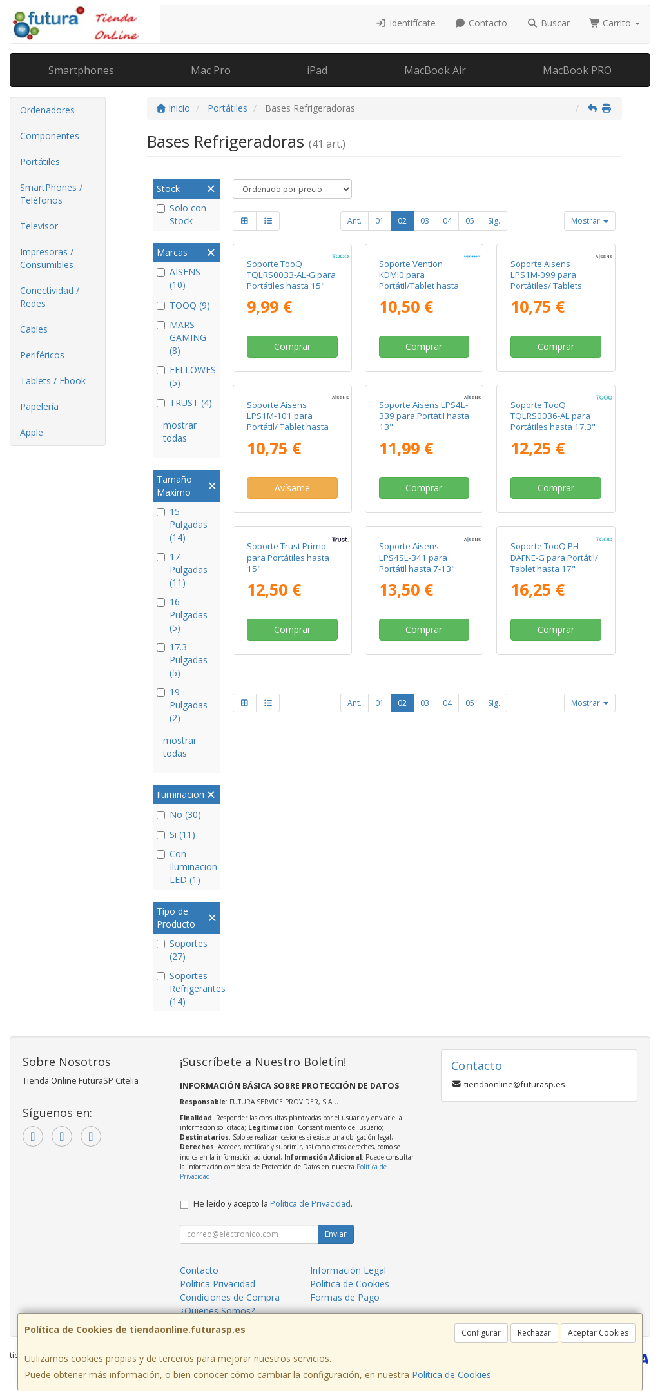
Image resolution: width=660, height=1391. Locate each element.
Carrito (615, 23)
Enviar (336, 1234)
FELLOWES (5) (186, 376)
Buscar (548, 23)
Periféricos (42, 355)
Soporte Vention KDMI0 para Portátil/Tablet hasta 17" (419, 368)
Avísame (292, 665)
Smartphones (81, 70)
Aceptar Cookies (598, 1332)
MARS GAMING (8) (181, 337)
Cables (34, 329)
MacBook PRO (577, 70)
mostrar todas (180, 431)
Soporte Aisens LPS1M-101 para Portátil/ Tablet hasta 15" (288, 598)
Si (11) (176, 834)
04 (447, 220)
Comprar (292, 435)
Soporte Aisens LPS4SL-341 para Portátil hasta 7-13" (417, 824)
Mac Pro (211, 70)
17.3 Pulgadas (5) (182, 660)
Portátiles (40, 161)
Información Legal (348, 1270)
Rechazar (534, 1332)
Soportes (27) (182, 949)
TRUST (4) (184, 402)
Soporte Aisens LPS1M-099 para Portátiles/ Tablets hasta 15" (546, 368)
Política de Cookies (451, 1374)
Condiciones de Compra (230, 1297)
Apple (31, 432)
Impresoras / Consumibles (46, 258)
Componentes (49, 136)
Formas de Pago (345, 1297)
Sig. (494, 220)
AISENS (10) (178, 278)
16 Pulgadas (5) (182, 615)
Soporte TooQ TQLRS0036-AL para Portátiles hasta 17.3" (553, 593)
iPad (317, 70)
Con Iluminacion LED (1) (187, 867)
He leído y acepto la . (273, 1203)
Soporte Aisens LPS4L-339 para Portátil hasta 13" (424, 593)
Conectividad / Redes (49, 296)
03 (424, 220)
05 (469, 220)
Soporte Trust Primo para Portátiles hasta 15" (288, 824)
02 (402, 220)
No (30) (179, 814)
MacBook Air (435, 70)
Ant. (354, 220)
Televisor (39, 226)
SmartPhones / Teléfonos (51, 193)
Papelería (39, 406)
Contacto (481, 23)
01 (379, 220)
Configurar (481, 1332)
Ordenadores (47, 110)
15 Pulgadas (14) (182, 524)
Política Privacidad (217, 1284)
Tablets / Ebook (53, 380)
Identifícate (405, 23)
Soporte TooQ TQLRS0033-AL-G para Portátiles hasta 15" (291, 363)
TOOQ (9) (183, 305)
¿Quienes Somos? (217, 1311)
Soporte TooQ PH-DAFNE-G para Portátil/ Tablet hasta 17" (554, 824)
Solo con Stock (181, 214)
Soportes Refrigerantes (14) (187, 988)
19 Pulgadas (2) (182, 705)
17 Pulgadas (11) (182, 569)
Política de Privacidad (310, 1203)
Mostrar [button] (589, 220)
